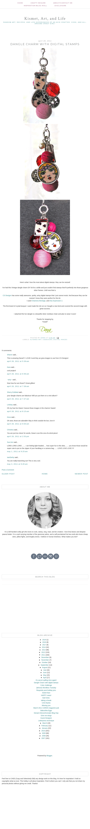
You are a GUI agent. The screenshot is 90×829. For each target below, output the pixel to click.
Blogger (49, 756)
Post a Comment (8, 470)
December (45, 657)
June (44, 672)
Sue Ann (10, 442)
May (44, 675)
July (44, 670)
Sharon (9, 355)
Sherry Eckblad (12, 392)
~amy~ (9, 380)
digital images (60, 339)
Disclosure (60, 5)
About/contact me (63, 3)
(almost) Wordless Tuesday (46, 688)
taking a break (46, 700)
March (44, 723)
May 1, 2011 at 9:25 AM (17, 451)
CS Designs (7, 295)
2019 (44, 640)
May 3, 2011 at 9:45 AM (17, 464)
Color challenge (46, 685)
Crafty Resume (38, 3)
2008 (43, 736)
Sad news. (46, 698)
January (45, 728)
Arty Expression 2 (56, 301)
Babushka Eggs (46, 710)
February (44, 726)
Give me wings (46, 715)
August (44, 667)
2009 (43, 733)
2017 (44, 645)
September (45, 665)
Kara (9, 367)
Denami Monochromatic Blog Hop (46, 713)
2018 (44, 642)
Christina (10, 430)
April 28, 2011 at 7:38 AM (18, 386)
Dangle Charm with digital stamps (46, 683)
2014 (43, 647)
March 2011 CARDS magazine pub (46, 708)
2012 (43, 652)
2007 (43, 738)
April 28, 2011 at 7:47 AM (18, 399)
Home (20, 3)
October (45, 662)
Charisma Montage (38, 301)
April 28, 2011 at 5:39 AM (18, 361)
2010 (43, 731)
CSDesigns (47, 339)
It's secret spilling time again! (46, 680)
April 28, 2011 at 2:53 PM (18, 436)
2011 (43, 655)
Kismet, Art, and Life (45, 18)
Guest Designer (46, 718)
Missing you (46, 705)
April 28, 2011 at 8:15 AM (18, 411)
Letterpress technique (46, 721)
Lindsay (10, 405)
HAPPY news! (46, 695)
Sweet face (46, 693)
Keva (9, 417)
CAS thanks (46, 703)
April (44, 678)
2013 (43, 650)
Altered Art (36, 339)
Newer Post (81, 474)
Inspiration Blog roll (35, 5)
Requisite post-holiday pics (46, 690)
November (45, 660)
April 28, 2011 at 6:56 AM (18, 374)
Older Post (8, 474)
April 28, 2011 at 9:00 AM (18, 424)
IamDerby (10, 457)
